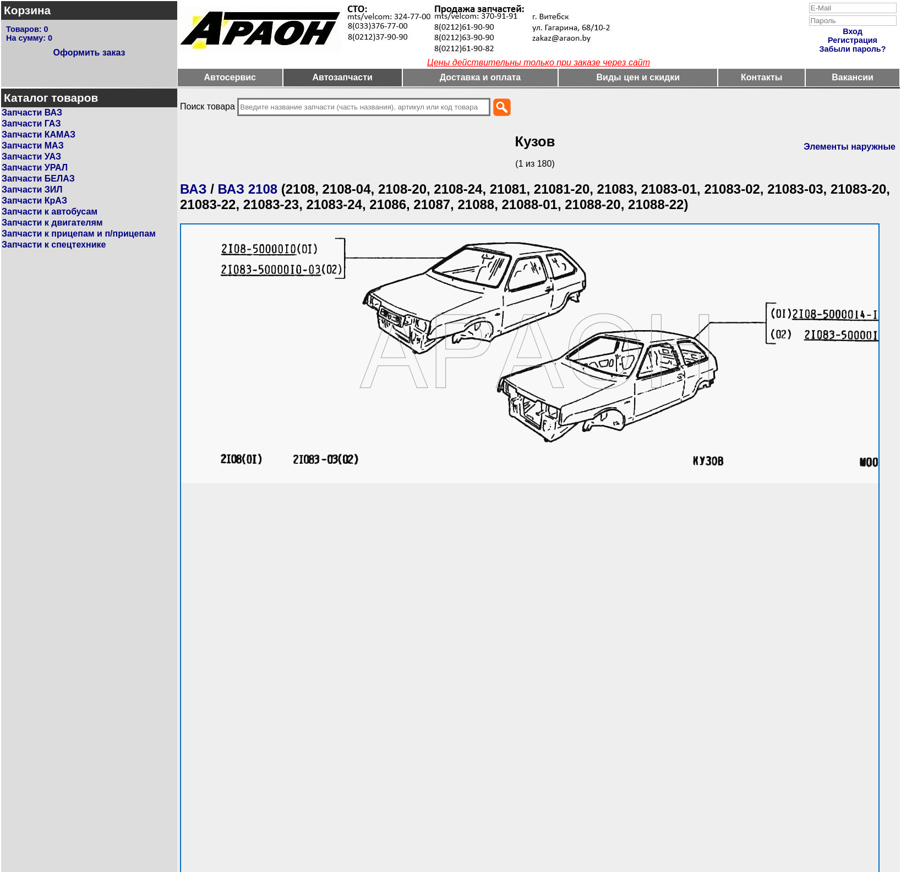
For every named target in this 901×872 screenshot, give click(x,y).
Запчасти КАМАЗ (38, 134)
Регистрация (852, 40)
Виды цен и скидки (638, 77)
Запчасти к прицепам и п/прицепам (79, 233)
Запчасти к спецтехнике (54, 244)
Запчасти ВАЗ (32, 112)
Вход (852, 31)
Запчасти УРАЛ (35, 167)
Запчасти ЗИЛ (32, 189)
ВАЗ (193, 189)
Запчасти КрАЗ (34, 200)
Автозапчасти (342, 77)
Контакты (761, 77)
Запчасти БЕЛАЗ (38, 178)
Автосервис (230, 77)
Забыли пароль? (853, 49)
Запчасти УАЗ (31, 156)
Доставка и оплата (480, 77)
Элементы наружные (849, 146)
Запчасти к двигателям (52, 222)
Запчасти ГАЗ (31, 123)
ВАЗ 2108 (248, 189)
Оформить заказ (89, 52)
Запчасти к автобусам (49, 211)
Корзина (27, 10)
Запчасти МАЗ (33, 145)
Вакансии (852, 77)
